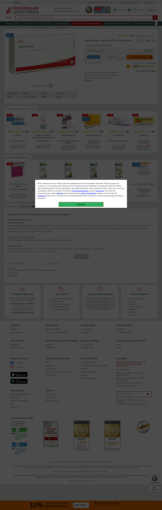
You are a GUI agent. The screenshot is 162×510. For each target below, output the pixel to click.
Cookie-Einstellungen (88, 53)
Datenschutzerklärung (80, 50)
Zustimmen (42, 55)
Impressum (100, 50)
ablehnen (59, 53)
